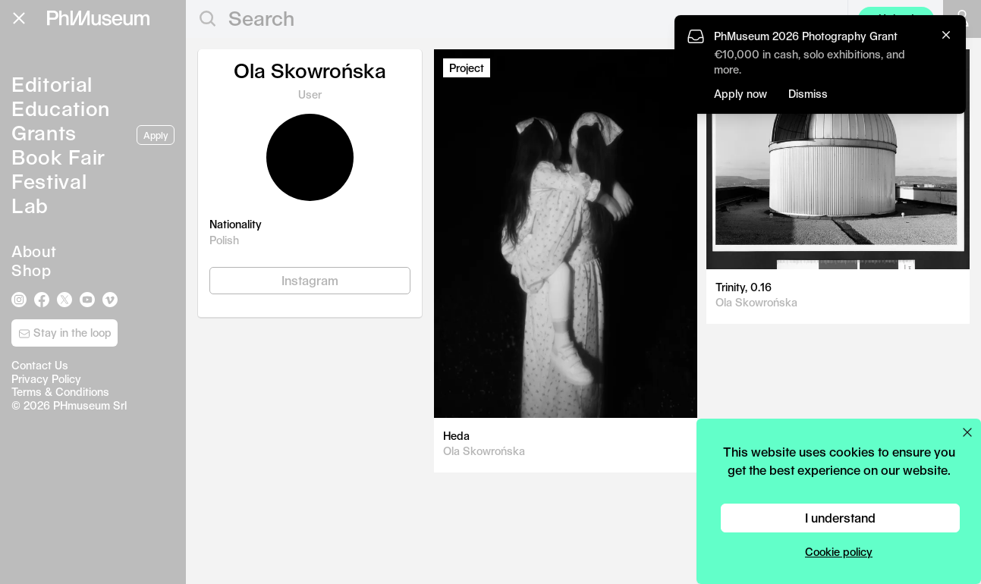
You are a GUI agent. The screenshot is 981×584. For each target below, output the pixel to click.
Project (466, 67)
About (34, 251)
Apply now (740, 93)
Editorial (52, 84)
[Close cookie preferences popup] (967, 432)
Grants (44, 132)
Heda (456, 435)
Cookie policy (839, 551)
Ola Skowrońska (484, 450)
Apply (155, 135)
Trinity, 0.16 (743, 287)
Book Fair (58, 156)
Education (60, 108)
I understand (840, 517)
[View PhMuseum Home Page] (98, 18)
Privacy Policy (46, 378)
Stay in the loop (65, 333)
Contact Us (39, 365)
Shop (31, 270)
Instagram (309, 280)
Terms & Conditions (60, 391)
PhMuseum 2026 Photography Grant (806, 36)
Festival (48, 181)
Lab (30, 205)
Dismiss (808, 93)
